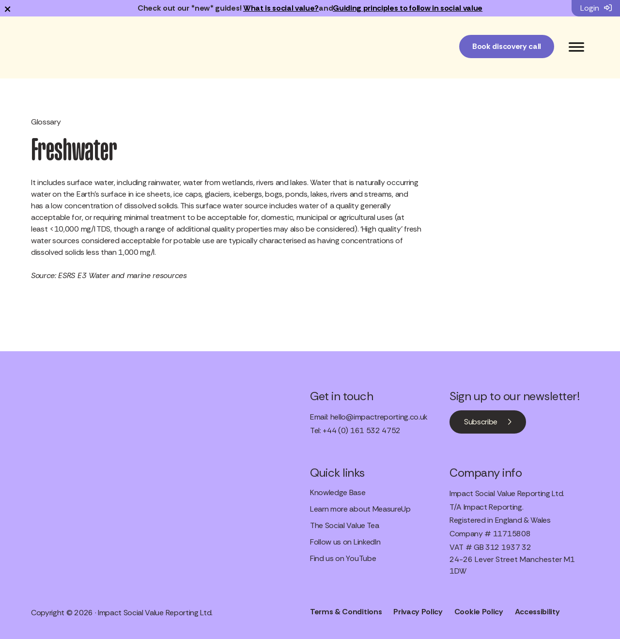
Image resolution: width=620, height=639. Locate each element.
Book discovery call (506, 46)
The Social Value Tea (344, 525)
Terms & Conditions (346, 612)
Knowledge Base (338, 492)
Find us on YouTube (343, 558)
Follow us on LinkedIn (345, 542)
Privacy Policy (418, 612)
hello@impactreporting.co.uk (379, 417)
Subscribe (480, 422)
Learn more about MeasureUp (360, 509)
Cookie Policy (478, 612)
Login (596, 8)
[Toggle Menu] (576, 46)
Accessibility (537, 612)
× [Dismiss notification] (7, 8)
